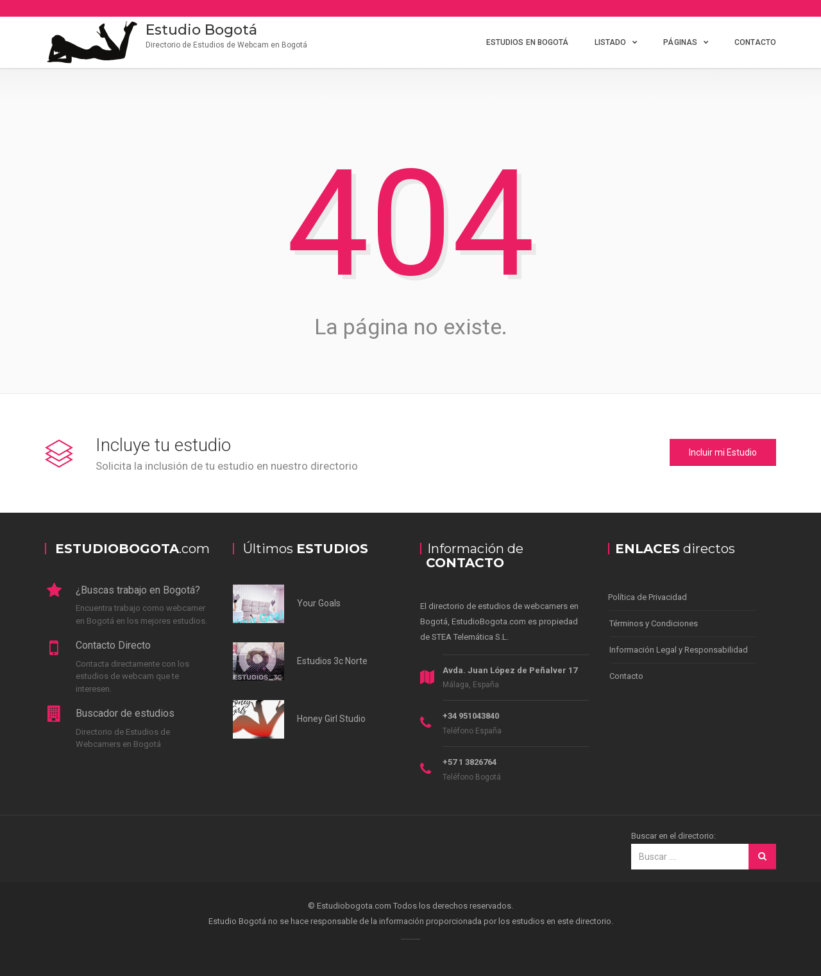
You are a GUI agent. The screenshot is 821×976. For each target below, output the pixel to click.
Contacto (755, 42)
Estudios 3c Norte (332, 661)
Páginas (680, 42)
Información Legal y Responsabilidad (678, 650)
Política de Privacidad (647, 597)
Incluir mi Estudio (723, 452)
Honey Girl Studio (331, 719)
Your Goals (319, 603)
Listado (611, 42)
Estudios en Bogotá (527, 42)
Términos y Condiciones (653, 623)
